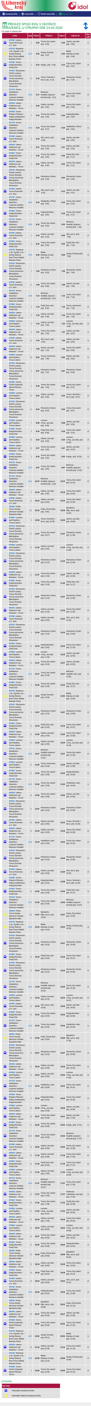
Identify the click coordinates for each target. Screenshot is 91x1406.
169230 (12, 507)
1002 (30, 95)
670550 (12, 321)
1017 (30, 902)
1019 (30, 1026)
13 (31, 734)
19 (31, 1108)
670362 (12, 62)
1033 (30, 54)
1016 (30, 754)
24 (31, 1228)
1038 (30, 1358)
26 (31, 1314)
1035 (30, 696)
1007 (30, 468)
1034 (30, 255)
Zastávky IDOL (10, 14)
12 (31, 285)
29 (31, 357)
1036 (30, 927)
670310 (12, 71)
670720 (12, 49)
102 (30, 915)
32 (31, 440)
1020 (30, 987)
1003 (30, 128)
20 (31, 1075)
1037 (30, 1336)
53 (31, 1255)
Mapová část (65, 14)
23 (31, 409)
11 (31, 501)
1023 (30, 1136)
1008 (30, 296)
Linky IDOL (27, 14)
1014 (30, 481)
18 (31, 998)
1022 (30, 1086)
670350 (12, 40)
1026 (30, 1292)
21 (31, 1211)
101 (30, 510)
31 (31, 78)
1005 (30, 224)
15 (31, 831)
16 (31, 795)
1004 (30, 202)
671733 (12, 90)
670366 (12, 112)
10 (31, 341)
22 (31, 1006)
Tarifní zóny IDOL (46, 14)
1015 (30, 784)
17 (31, 534)
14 (31, 663)
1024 (30, 1183)
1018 (30, 842)
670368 (12, 382)
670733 (12, 291)
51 (31, 1038)
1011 (30, 674)
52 (31, 1304)
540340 (12, 103)
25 (31, 823)
